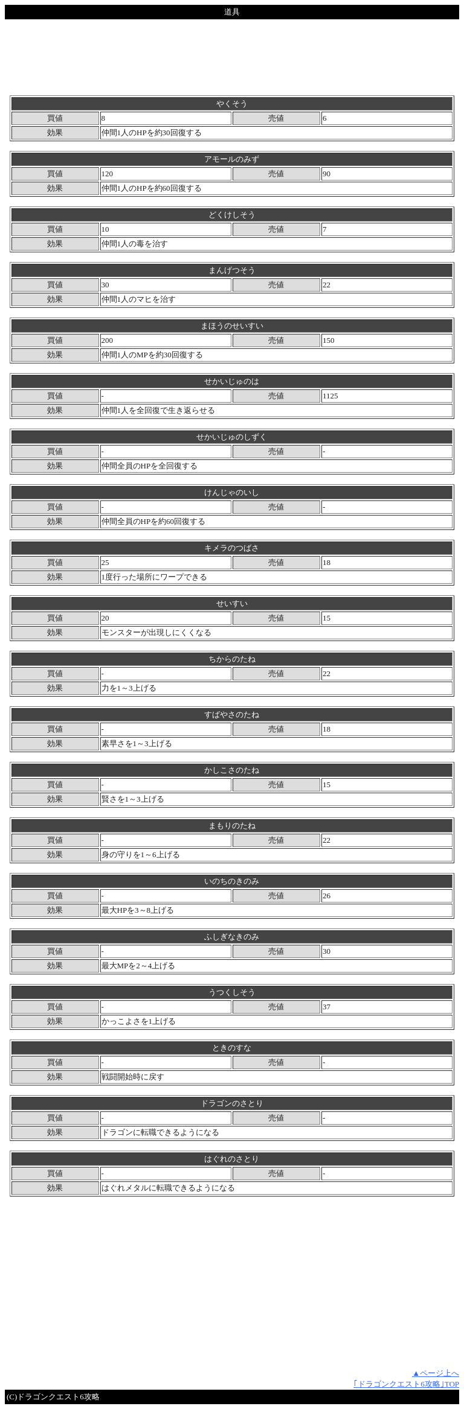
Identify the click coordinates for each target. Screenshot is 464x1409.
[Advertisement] (232, 57)
